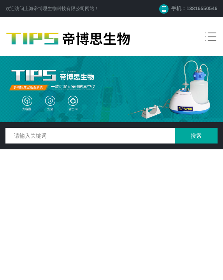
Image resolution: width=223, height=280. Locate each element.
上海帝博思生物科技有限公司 (54, 8)
